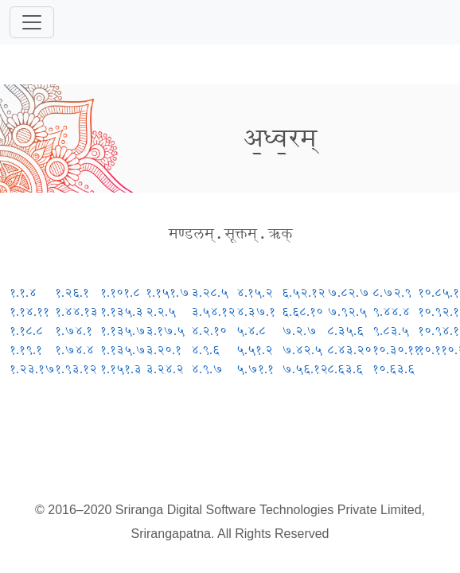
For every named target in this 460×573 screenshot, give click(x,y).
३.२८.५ (209, 292)
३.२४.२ (165, 369)
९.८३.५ (390, 330)
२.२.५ (161, 311)
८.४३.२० (349, 350)
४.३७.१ (255, 311)
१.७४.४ (74, 350)
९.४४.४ (391, 311)
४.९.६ (205, 350)
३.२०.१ (163, 350)
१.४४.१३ (76, 311)
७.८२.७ (348, 292)
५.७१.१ (255, 369)
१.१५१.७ (167, 292)
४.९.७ (207, 369)
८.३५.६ (345, 330)
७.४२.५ (302, 350)
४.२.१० (209, 330)
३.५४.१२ (213, 311)
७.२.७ (299, 330)
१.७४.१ (73, 330)
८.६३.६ (345, 369)
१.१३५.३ (121, 311)
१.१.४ (23, 292)
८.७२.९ (391, 292)
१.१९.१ (26, 350)
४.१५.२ (254, 292)
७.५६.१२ (305, 369)
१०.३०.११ (396, 350)
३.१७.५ (165, 330)
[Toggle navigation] (32, 22)
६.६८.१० (302, 311)
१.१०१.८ (120, 292)
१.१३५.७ (123, 330)
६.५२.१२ (304, 292)
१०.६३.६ (393, 369)
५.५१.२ (254, 350)
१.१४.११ (29, 311)
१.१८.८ (26, 330)
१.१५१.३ (121, 369)
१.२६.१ (72, 292)
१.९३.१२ (76, 369)
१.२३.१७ (32, 369)
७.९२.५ (347, 311)
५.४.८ (251, 330)
